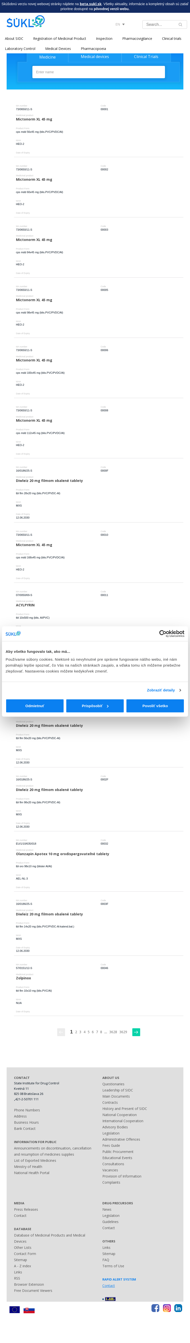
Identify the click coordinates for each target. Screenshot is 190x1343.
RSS (17, 1278)
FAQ (105, 1259)
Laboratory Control (20, 48)
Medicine (47, 57)
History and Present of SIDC (124, 1108)
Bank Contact (25, 1128)
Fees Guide (111, 1145)
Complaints (111, 1182)
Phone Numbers (27, 1110)
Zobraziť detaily (161, 690)
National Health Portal (31, 1172)
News (106, 1209)
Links (18, 1272)
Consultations (113, 1164)
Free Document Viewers (33, 1290)
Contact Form (25, 1253)
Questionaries (113, 1084)
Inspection (104, 38)
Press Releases (26, 1209)
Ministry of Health (28, 1166)
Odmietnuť (34, 706)
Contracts (110, 1102)
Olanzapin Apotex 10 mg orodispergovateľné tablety (62, 853)
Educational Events (117, 1157)
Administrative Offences (121, 1139)
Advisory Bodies (115, 1127)
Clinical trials (171, 38)
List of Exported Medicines (35, 1160)
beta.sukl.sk (91, 3)
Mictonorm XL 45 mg (34, 119)
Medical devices (95, 56)
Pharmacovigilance (137, 38)
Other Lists (22, 1247)
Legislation (111, 1133)
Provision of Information (121, 1176)
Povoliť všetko (155, 706)
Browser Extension (29, 1284)
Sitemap (20, 1259)
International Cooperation (122, 1121)
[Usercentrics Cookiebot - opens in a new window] (162, 633)
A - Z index (22, 1266)
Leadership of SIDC (117, 1090)
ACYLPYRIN (25, 605)
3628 (113, 1032)
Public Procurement (118, 1151)
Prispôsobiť (95, 706)
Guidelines (110, 1221)
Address (20, 1116)
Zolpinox (23, 978)
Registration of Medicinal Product (59, 38)
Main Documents (116, 1096)
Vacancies (110, 1170)
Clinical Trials (146, 56)
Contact (20, 1215)
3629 (123, 1032)
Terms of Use (113, 1266)
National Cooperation (119, 1114)
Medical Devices (58, 48)
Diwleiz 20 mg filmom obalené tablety (49, 480)
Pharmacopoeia (93, 48)
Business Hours (26, 1122)
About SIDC (14, 38)
